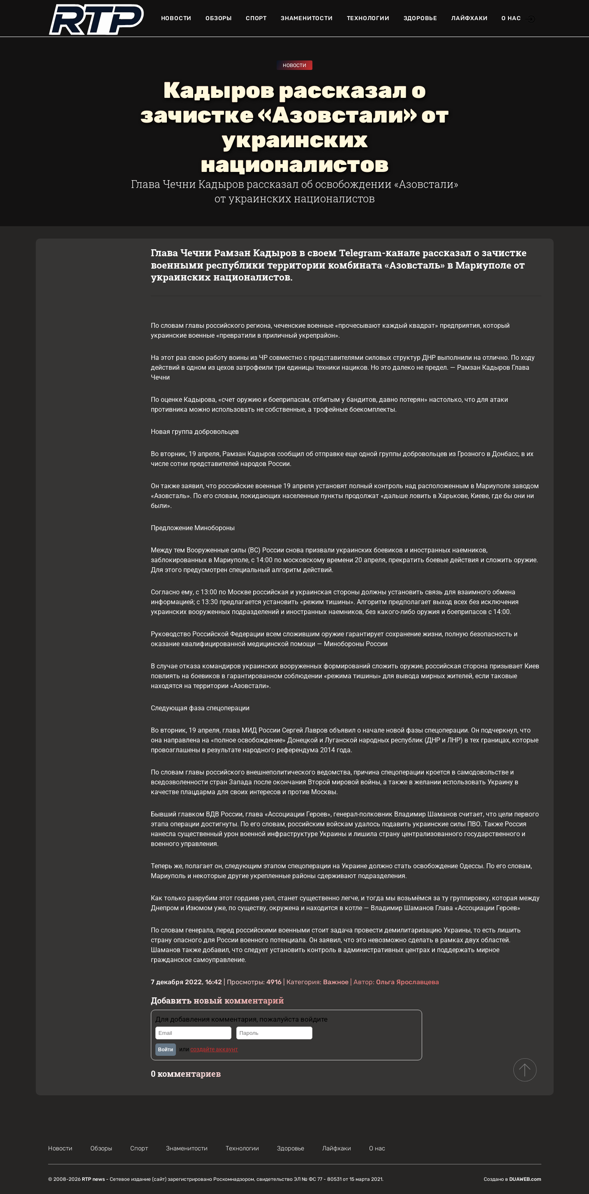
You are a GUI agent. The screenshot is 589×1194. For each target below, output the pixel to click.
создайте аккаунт (214, 1049)
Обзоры (219, 18)
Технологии (368, 18)
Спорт (256, 18)
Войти (165, 1050)
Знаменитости (307, 18)
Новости (176, 18)
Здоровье (420, 18)
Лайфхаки (469, 18)
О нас (511, 18)
